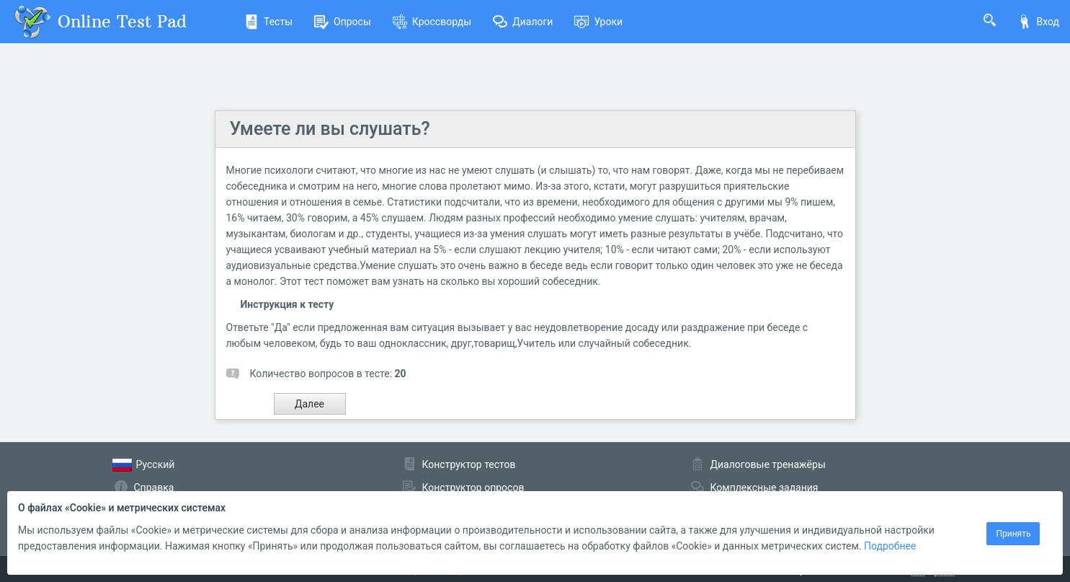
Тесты (268, 21)
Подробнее (890, 546)
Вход (1038, 21)
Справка (154, 487)
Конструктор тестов (469, 464)
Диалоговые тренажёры (768, 464)
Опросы (342, 21)
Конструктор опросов (473, 487)
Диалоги (523, 21)
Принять (1013, 534)
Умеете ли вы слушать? (330, 128)
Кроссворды (432, 21)
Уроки (598, 21)
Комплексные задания (764, 487)
